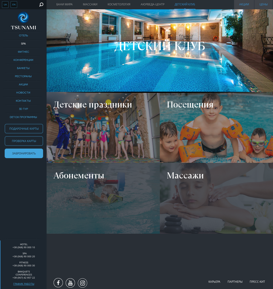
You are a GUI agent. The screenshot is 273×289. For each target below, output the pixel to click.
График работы (23, 284)
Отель (23, 35)
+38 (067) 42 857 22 (24, 277)
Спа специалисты (70, 14)
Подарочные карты (24, 129)
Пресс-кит (257, 282)
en (14, 4)
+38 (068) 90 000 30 (24, 265)
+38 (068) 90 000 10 (24, 247)
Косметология (119, 4)
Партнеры (235, 282)
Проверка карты (24, 141)
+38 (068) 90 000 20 (24, 256)
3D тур (23, 109)
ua (5, 4)
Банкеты (23, 68)
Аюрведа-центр (152, 4)
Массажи (90, 4)
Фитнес (23, 52)
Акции (23, 84)
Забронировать (24, 153)
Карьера (214, 282)
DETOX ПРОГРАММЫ (23, 117)
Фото (99, 14)
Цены (263, 4)
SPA (23, 43)
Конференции (23, 60)
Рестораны (23, 76)
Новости (23, 92)
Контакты (23, 101)
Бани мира (64, 4)
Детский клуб (185, 4)
